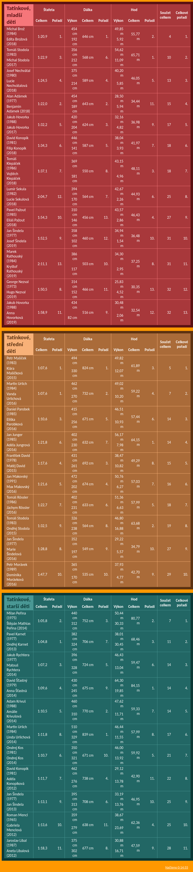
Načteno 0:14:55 (176, 867)
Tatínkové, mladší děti (19, 15)
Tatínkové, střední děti (19, 344)
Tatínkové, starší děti (19, 603)
